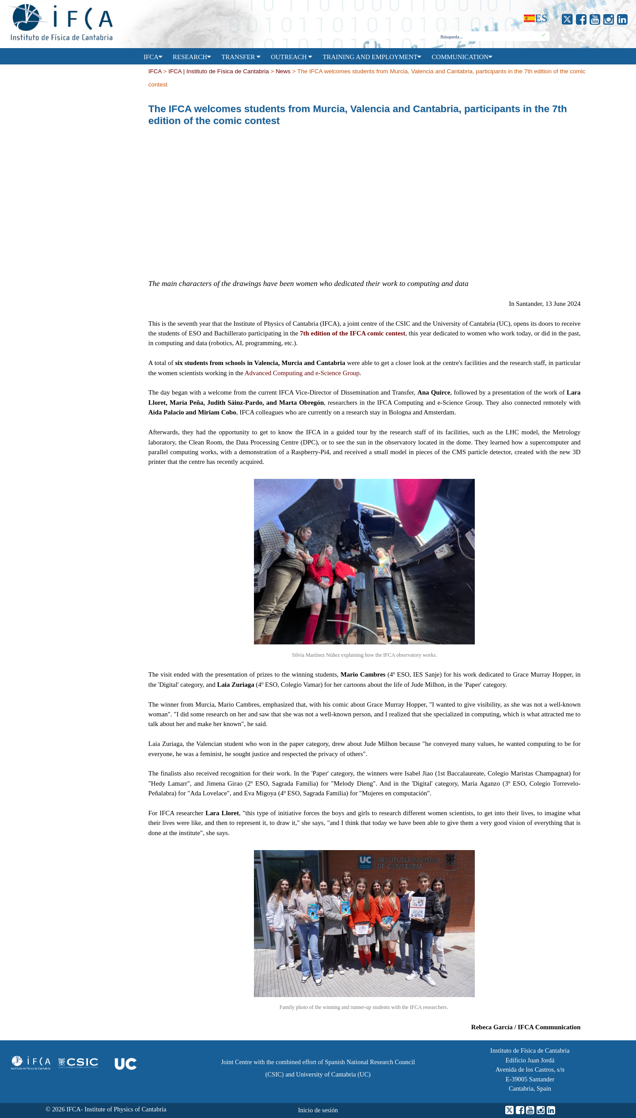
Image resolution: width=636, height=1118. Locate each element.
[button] (544, 36)
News (283, 71)
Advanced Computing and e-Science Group (302, 372)
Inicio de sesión (318, 1110)
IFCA (155, 71)
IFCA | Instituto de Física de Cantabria (218, 71)
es (541, 18)
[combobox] (489, 37)
